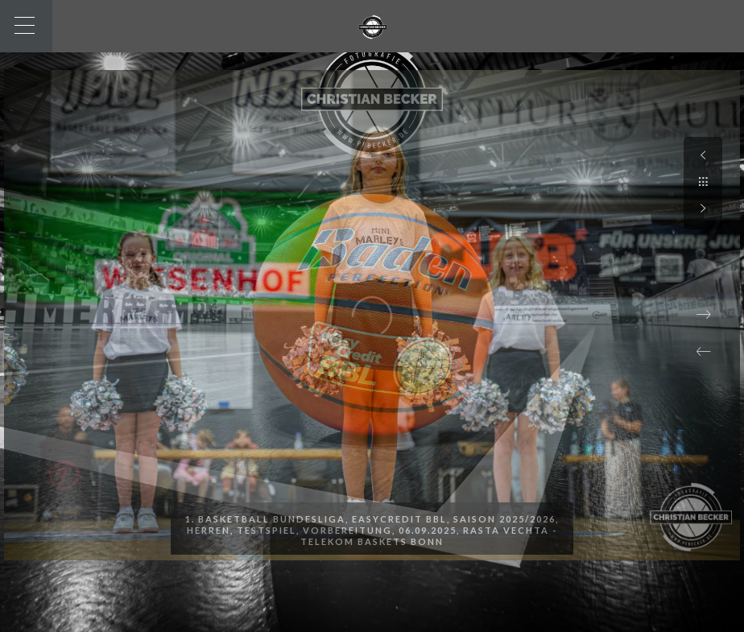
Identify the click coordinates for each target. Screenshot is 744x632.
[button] (704, 352)
